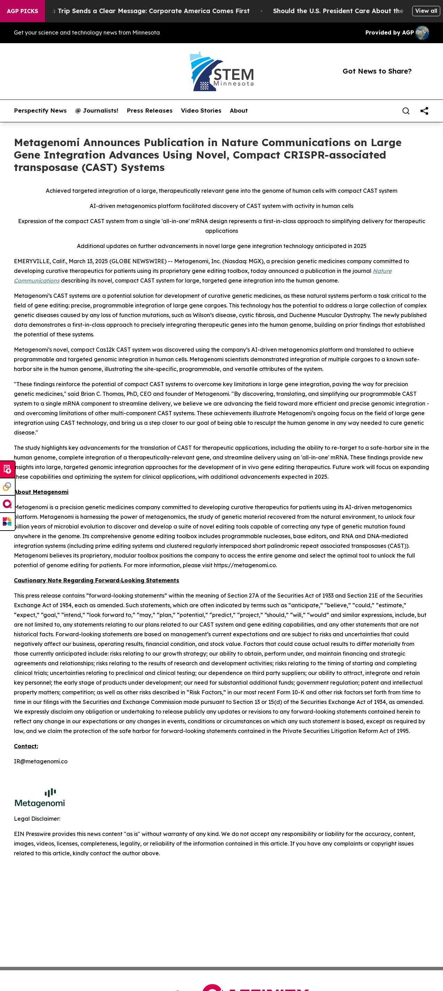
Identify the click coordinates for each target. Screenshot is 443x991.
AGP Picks (22, 11)
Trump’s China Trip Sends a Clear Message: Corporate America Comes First (137, 11)
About (239, 110)
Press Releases (150, 110)
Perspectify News (40, 110)
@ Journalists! (96, 110)
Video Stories (201, 110)
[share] (424, 111)
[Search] (406, 111)
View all (426, 10)
